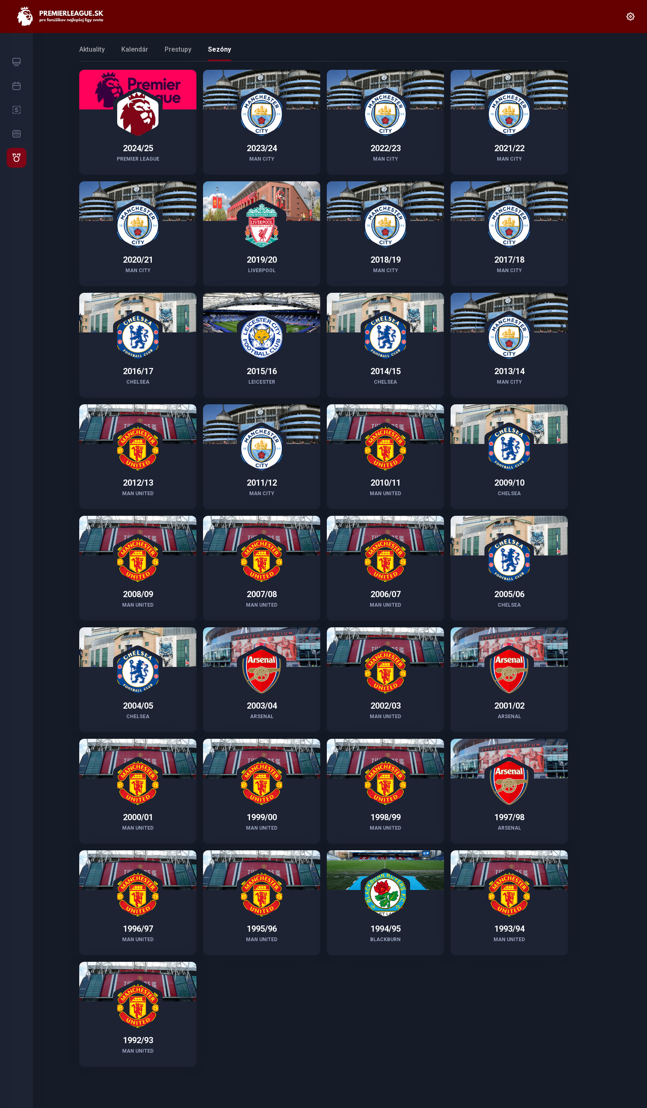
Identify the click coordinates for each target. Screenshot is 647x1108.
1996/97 (138, 929)
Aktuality (92, 49)
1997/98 (509, 817)
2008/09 (138, 594)
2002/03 (386, 706)
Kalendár (134, 49)
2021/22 (509, 148)
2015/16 (262, 371)
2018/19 (386, 260)
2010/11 (386, 483)
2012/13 (138, 483)
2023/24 (262, 148)
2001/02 (509, 706)
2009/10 (509, 483)
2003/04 (262, 706)
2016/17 (138, 371)
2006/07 (386, 594)
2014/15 (386, 371)
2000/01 (138, 817)
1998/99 (386, 817)
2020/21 (138, 260)
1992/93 (138, 1040)
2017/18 (509, 260)
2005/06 (509, 594)
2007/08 (262, 594)
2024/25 (138, 148)
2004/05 (138, 706)
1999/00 (262, 817)
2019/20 (262, 260)
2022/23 (386, 148)
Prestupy (178, 49)
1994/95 (386, 929)
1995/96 (262, 929)
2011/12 (262, 483)
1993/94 (509, 929)
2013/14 (509, 371)
